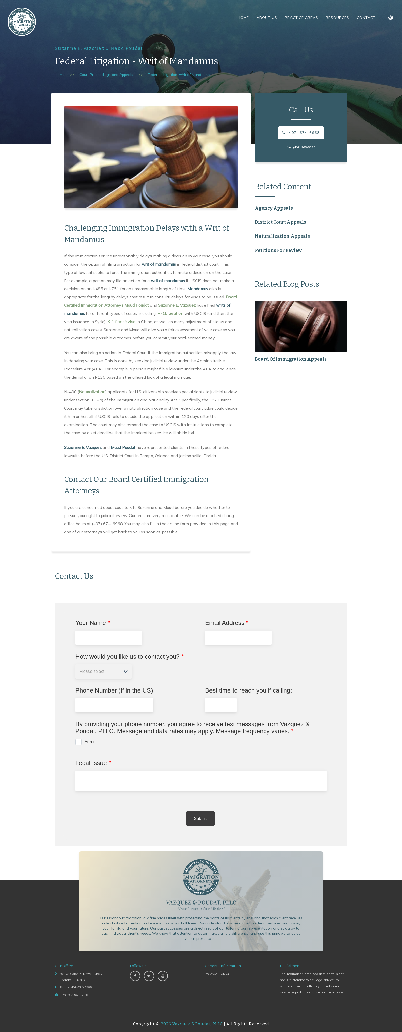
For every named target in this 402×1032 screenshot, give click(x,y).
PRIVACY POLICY (217, 973)
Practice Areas (301, 17)
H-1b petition (170, 313)
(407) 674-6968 (301, 132)
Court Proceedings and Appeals (106, 74)
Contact (366, 17)
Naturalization (92, 391)
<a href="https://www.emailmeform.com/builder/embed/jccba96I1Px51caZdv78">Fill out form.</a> (201, 724)
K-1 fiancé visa (121, 321)
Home (243, 17)
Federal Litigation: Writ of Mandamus (179, 74)
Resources (337, 17)
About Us (267, 17)
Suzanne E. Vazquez (177, 305)
